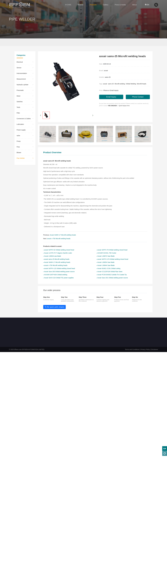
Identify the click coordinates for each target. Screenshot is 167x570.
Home (19, 42)
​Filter (18, 113)
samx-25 (111, 84)
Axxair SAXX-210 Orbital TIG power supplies (59, 278)
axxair (106, 71)
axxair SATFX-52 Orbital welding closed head (59, 250)
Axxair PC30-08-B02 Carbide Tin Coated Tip (112, 275)
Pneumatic (20, 90)
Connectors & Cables (24, 119)
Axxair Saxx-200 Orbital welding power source (59, 272)
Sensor (19, 68)
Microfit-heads (141, 84)
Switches (20, 102)
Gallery (105, 5)
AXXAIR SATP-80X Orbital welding (55, 275)
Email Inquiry (111, 97)
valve (18, 136)
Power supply (21, 130)
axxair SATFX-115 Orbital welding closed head (59, 268)
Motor (18, 96)
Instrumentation (22, 73)
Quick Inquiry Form (124, 106)
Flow (18, 147)
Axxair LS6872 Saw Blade (106, 256)
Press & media (120, 5)
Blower (19, 152)
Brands (80, 5)
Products (93, 5)
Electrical (20, 62)
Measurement (21, 79)
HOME (68, 5)
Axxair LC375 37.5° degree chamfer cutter (58, 253)
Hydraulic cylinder (22, 85)
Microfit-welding (119, 84)
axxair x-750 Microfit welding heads (59, 239)
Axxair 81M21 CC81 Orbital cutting (108, 268)
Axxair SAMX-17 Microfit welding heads (63, 235)
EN (147, 5)
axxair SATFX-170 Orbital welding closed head (112, 259)
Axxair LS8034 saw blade (52, 256)
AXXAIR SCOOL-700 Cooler (106, 253)
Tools (18, 107)
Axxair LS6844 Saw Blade (106, 265)
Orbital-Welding (131, 84)
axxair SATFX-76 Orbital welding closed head (112, 250)
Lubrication (20, 124)
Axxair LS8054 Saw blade (105, 262)
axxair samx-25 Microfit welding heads (56, 259)
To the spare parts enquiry (54, 307)
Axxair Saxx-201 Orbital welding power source (112, 278)
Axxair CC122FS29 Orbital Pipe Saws (109, 272)
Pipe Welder (34, 42)
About (134, 5)
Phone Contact (137, 97)
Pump (19, 141)
